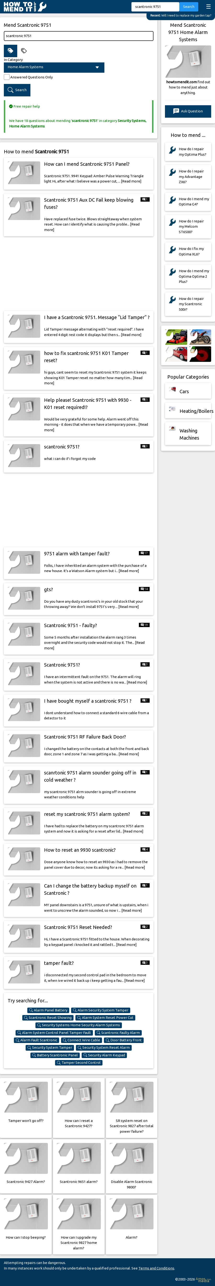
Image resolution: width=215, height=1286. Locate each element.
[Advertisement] (78, 273)
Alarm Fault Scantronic (36, 1040)
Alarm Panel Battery (48, 1010)
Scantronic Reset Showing (48, 1018)
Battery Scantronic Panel (55, 1055)
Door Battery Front (124, 1040)
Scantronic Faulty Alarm (118, 1033)
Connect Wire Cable (81, 1040)
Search (188, 7)
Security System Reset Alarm (104, 1047)
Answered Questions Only (31, 77)
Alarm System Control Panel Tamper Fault (54, 1033)
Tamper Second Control (79, 1062)
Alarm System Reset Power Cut (105, 1018)
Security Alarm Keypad (104, 1055)
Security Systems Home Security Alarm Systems (78, 1025)
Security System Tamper (50, 1047)
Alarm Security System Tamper (100, 1010)
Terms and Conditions (156, 1268)
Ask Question (188, 111)
